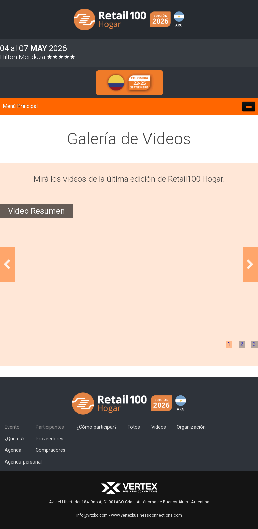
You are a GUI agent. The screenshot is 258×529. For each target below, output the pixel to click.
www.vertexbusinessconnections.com (146, 515)
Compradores (51, 450)
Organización (191, 427)
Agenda (13, 450)
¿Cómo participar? (97, 427)
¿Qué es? (15, 439)
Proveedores (49, 439)
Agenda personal (23, 462)
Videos (158, 427)
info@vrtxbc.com (92, 515)
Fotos (134, 427)
